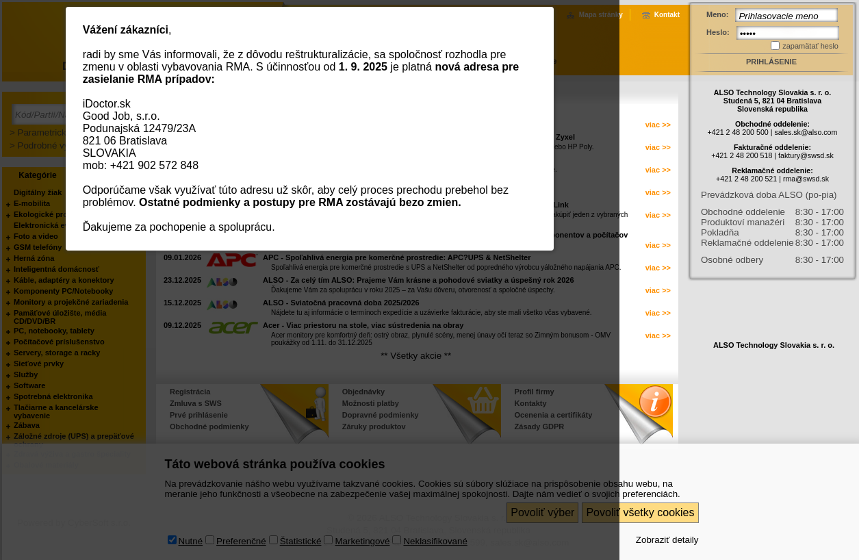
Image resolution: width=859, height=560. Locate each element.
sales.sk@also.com (805, 132)
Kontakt (667, 14)
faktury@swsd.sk (806, 155)
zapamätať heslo (810, 46)
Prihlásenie (771, 62)
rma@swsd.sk (806, 179)
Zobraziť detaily (667, 540)
